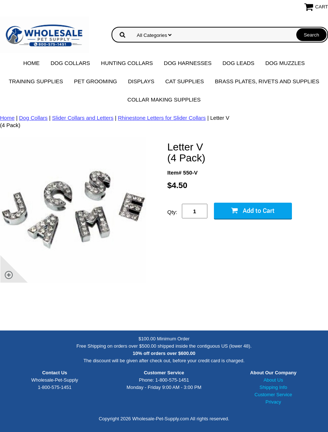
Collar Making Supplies (164, 99)
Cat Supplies (184, 81)
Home (31, 63)
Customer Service (273, 394)
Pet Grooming (95, 81)
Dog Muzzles (285, 63)
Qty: (172, 212)
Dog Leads (238, 63)
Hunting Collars (127, 63)
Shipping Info (273, 387)
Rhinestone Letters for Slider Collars (162, 118)
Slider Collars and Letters (82, 118)
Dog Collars (70, 63)
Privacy (273, 402)
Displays (141, 81)
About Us (273, 380)
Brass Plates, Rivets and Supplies (267, 81)
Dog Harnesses (188, 63)
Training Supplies (36, 81)
